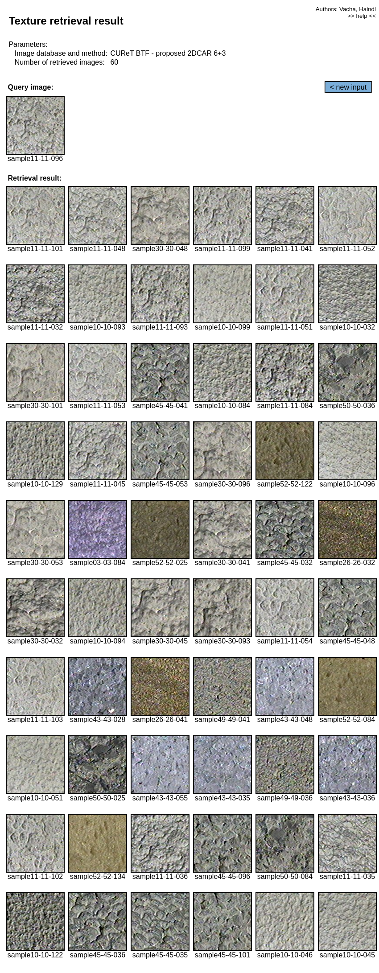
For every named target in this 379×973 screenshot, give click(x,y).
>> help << (361, 15)
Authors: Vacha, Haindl (346, 9)
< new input (348, 87)
